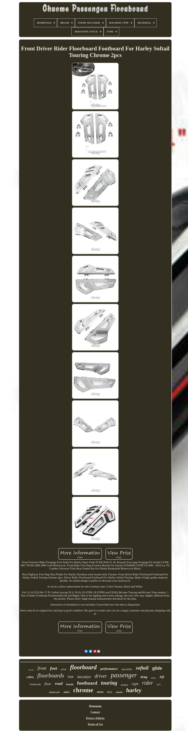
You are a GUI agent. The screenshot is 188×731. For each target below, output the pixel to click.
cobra (30, 677)
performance (109, 669)
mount (119, 692)
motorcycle (54, 692)
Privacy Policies (95, 718)
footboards (35, 684)
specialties (127, 669)
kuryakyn (84, 677)
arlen (67, 692)
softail (142, 668)
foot (53, 668)
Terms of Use (95, 724)
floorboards (50, 675)
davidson (124, 685)
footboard (87, 683)
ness (109, 691)
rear (71, 676)
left (162, 677)
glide (157, 668)
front (42, 668)
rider (147, 683)
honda (69, 684)
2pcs (159, 684)
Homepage (95, 705)
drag (143, 677)
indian (153, 678)
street (100, 691)
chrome (83, 690)
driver (101, 676)
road (59, 683)
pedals (63, 669)
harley (134, 690)
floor (47, 684)
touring (109, 683)
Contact (95, 712)
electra (31, 670)
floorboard (83, 667)
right (135, 684)
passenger (124, 675)
